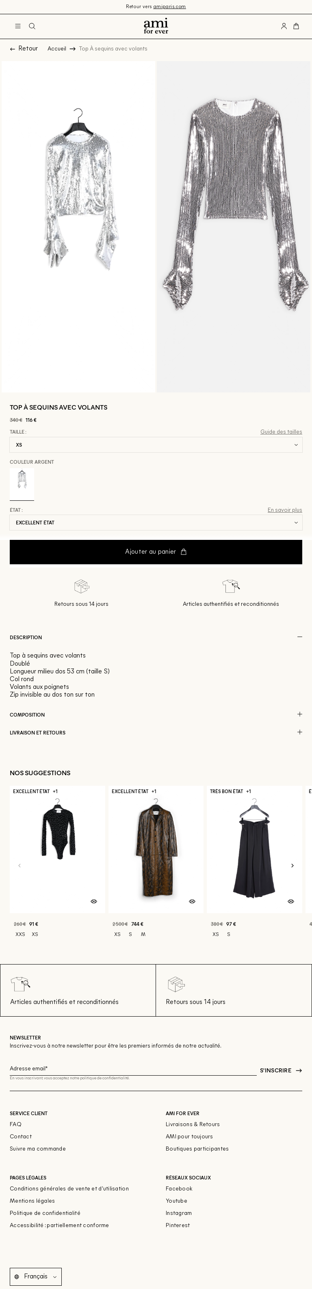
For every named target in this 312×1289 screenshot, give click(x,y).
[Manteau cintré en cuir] (156, 866)
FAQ (16, 1125)
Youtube (176, 1201)
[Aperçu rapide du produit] (94, 902)
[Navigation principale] (18, 26)
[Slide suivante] (292, 866)
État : (16, 510)
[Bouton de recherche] (32, 26)
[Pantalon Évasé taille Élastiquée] (254, 866)
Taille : (18, 432)
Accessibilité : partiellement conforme (59, 1226)
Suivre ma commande (38, 1149)
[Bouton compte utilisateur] (284, 26)
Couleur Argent (32, 462)
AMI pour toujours (189, 1137)
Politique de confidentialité (45, 1213)
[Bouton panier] (296, 26)
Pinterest (178, 1226)
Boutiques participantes (197, 1149)
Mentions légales (32, 1201)
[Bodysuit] (57, 866)
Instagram (179, 1213)
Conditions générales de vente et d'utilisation (69, 1189)
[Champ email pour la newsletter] (133, 1067)
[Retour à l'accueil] (155, 26)
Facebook (179, 1189)
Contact (21, 1137)
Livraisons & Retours (193, 1125)
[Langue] (42, 1276)
